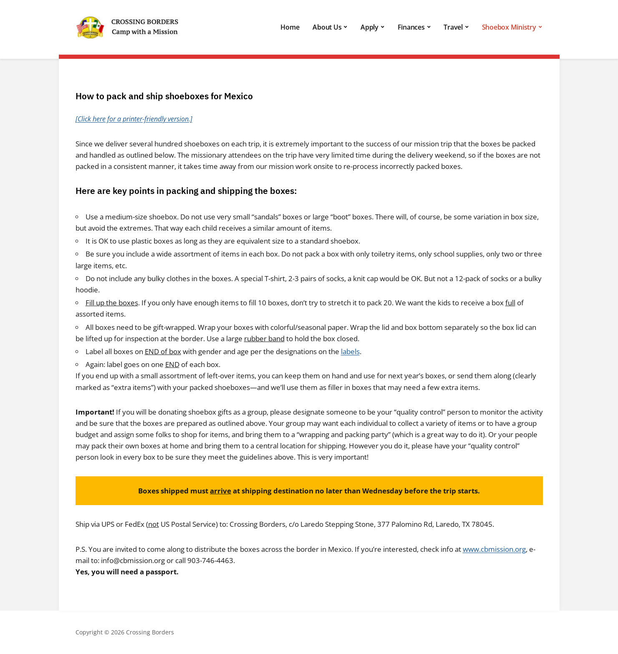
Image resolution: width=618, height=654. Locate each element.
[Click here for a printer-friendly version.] (134, 118)
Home (289, 27)
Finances (411, 27)
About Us (327, 27)
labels (350, 351)
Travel (453, 27)
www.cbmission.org (494, 549)
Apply (369, 27)
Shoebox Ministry (509, 27)
